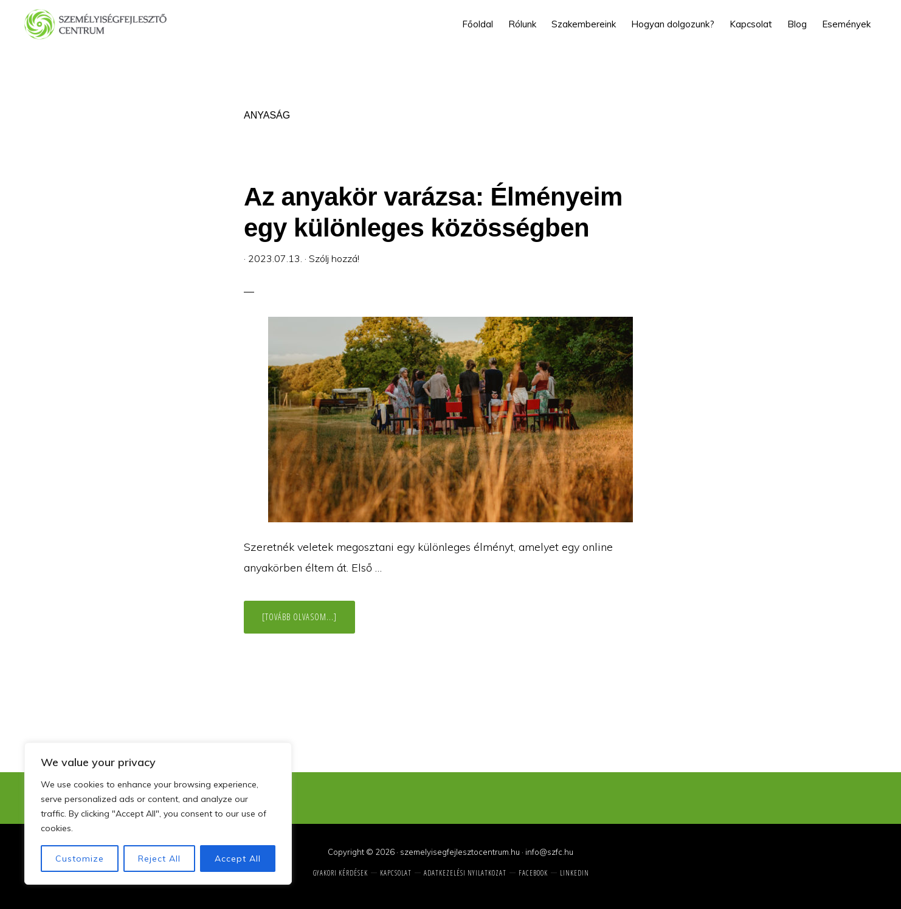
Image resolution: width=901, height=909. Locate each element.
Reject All (159, 858)
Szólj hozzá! (334, 258)
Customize (79, 858)
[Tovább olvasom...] (308, 622)
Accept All (238, 858)
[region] (158, 813)
